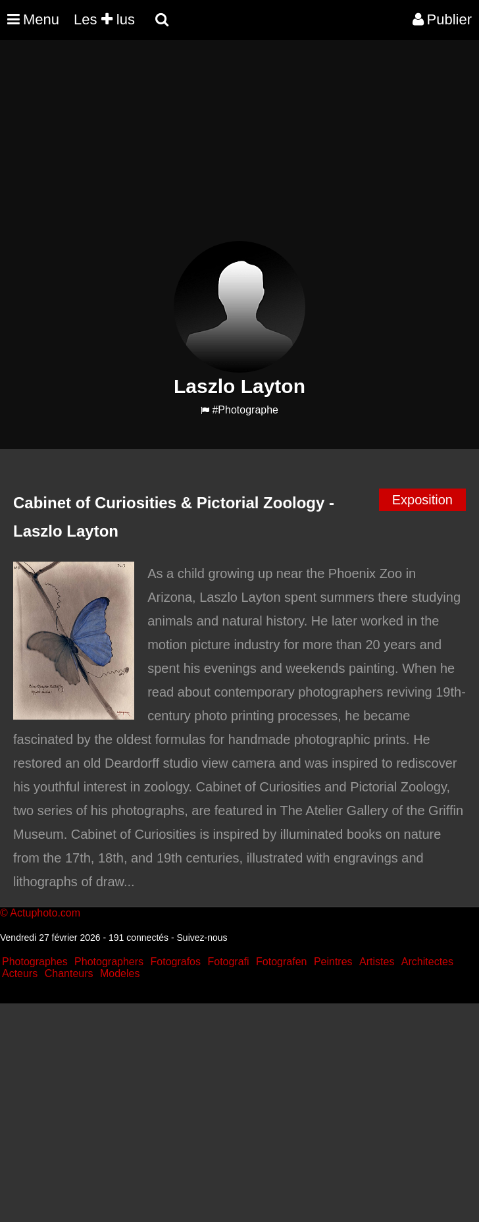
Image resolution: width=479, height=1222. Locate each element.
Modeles (119, 973)
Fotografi (228, 961)
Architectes (427, 961)
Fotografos (176, 961)
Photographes (35, 961)
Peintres (333, 961)
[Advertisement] (239, 149)
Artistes (376, 961)
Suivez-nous (202, 937)
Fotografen (281, 961)
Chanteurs (69, 973)
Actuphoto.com (45, 912)
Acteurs (20, 973)
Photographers (108, 961)
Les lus (104, 19)
